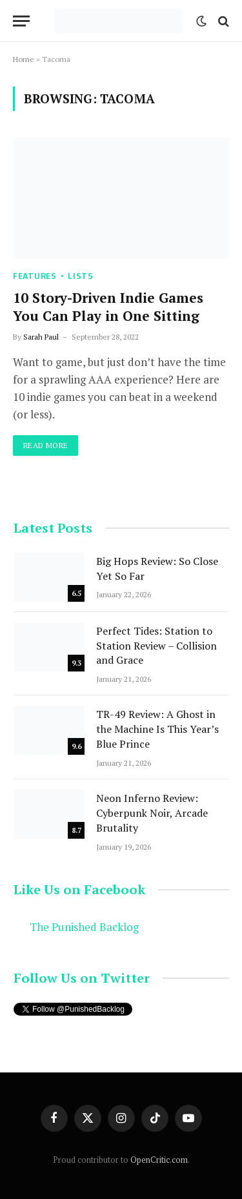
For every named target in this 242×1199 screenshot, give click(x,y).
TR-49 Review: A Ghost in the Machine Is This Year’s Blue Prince (157, 729)
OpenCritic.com (159, 1159)
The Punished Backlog (84, 927)
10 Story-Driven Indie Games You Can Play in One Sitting (108, 307)
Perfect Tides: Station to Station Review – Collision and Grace (156, 646)
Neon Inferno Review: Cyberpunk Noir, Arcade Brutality (152, 813)
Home (23, 59)
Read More (45, 445)
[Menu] (21, 21)
